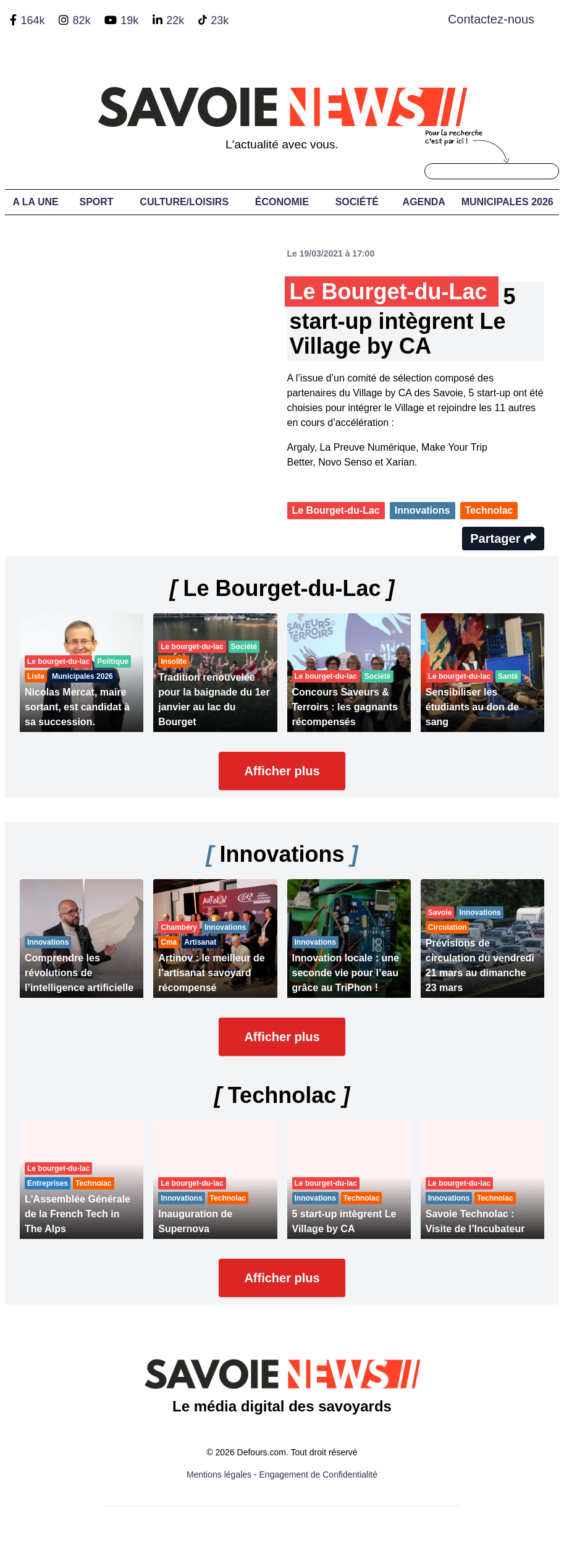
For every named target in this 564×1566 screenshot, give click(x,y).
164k (32, 20)
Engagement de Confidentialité (318, 1474)
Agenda (424, 202)
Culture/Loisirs (184, 202)
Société (357, 202)
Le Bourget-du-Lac (336, 510)
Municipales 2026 (507, 202)
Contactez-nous (491, 19)
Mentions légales (219, 1474)
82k (81, 20)
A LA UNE (35, 202)
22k (175, 20)
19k (129, 20)
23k (220, 20)
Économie (282, 202)
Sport (97, 202)
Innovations (422, 510)
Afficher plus (281, 771)
